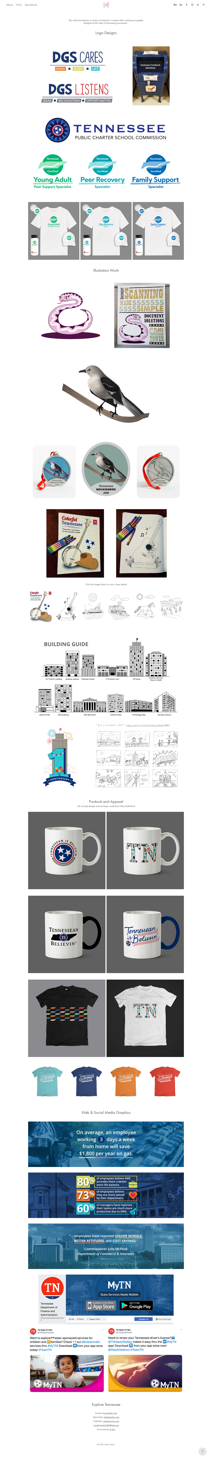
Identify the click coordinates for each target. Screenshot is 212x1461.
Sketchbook (31, 4)
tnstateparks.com (111, 1417)
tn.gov (112, 1429)
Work (18, 4)
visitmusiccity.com (111, 1421)
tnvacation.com (110, 1413)
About (9, 4)
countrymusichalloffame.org (106, 1425)
